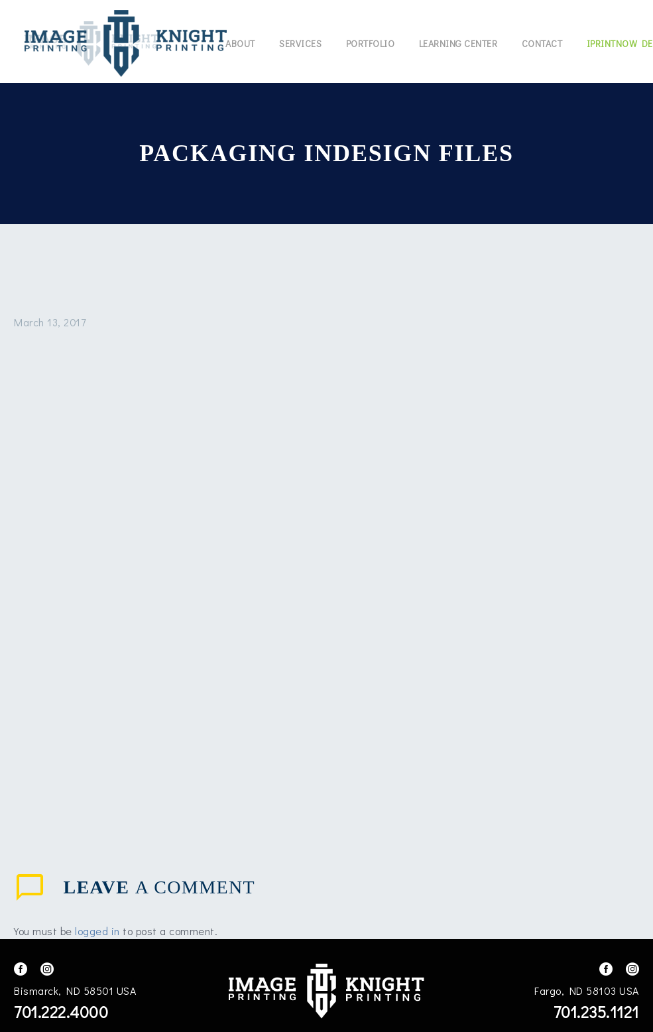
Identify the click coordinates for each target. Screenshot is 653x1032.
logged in (97, 931)
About (240, 43)
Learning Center (458, 43)
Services (300, 43)
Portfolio (370, 43)
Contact (542, 43)
